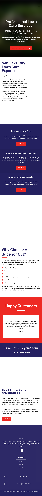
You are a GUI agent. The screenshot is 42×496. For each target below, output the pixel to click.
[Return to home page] (7, 6)
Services (21, 467)
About (21, 464)
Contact (21, 470)
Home (21, 461)
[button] (21, 48)
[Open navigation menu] (38, 6)
